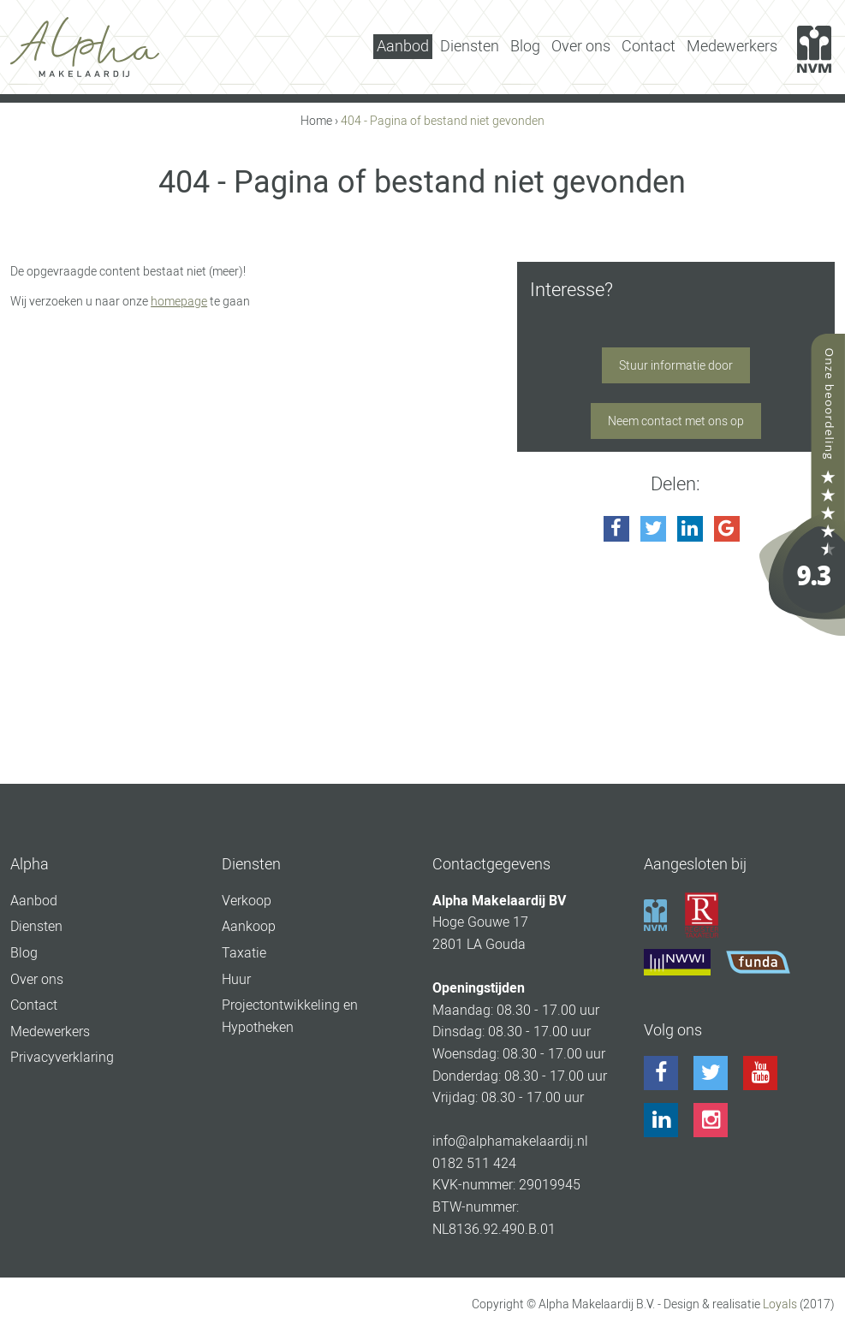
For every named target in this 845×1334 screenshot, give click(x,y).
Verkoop (246, 900)
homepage (179, 301)
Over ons (580, 46)
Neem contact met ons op (676, 421)
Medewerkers (732, 46)
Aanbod (403, 46)
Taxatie (244, 953)
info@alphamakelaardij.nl (510, 1141)
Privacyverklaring (62, 1057)
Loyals (780, 1304)
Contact (648, 46)
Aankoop (249, 926)
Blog (525, 46)
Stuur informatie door (676, 365)
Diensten (469, 46)
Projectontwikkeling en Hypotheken (290, 1016)
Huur (236, 979)
